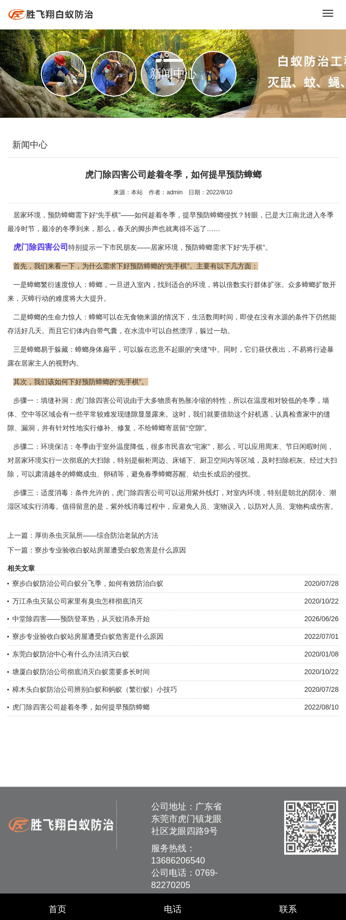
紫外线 (202, 493)
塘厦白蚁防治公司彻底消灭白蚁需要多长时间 (81, 672)
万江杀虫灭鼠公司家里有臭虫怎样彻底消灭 (77, 601)
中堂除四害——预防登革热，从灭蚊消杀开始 (81, 619)
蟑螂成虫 (83, 474)
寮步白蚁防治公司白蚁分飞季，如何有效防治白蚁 (87, 583)
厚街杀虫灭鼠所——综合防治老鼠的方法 (97, 535)
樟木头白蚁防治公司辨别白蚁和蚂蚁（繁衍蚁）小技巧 (94, 689)
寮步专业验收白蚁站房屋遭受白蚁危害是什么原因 (110, 550)
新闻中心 (30, 145)
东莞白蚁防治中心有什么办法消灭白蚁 (70, 654)
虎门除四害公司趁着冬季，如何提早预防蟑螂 (81, 707)
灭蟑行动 (35, 298)
